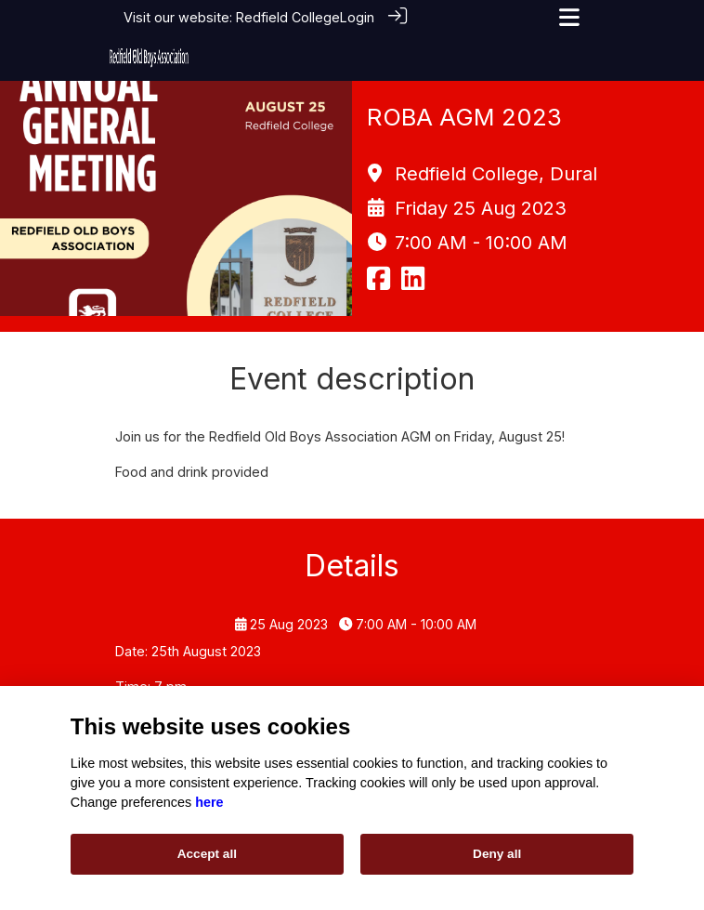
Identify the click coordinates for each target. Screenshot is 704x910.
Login (357, 17)
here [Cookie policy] (209, 802)
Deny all (497, 854)
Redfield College (288, 17)
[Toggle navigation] (569, 17)
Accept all (207, 854)
